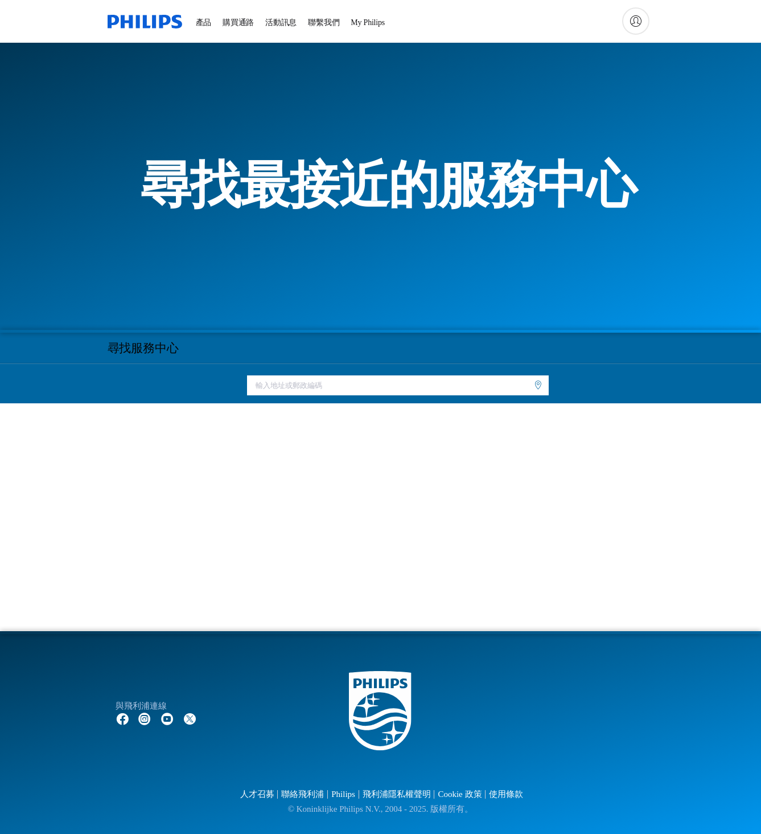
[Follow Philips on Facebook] (122, 718)
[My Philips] (635, 21)
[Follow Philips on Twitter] (190, 718)
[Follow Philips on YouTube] (167, 718)
